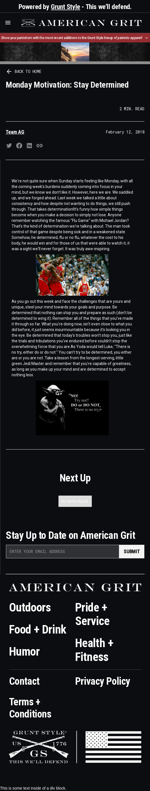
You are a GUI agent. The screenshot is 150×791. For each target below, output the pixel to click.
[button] (8, 22)
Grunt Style (65, 7)
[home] (80, 23)
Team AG (15, 132)
